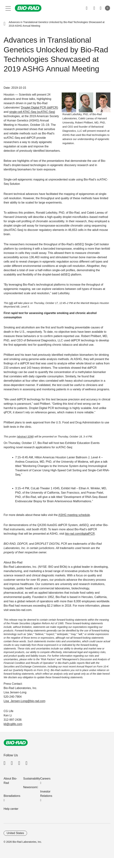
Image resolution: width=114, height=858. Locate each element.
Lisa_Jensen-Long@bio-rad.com (24, 701)
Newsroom (30, 787)
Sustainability (31, 778)
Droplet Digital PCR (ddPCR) (39, 107)
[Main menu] (8, 8)
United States (15, 833)
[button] (4, 24)
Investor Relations (46, 793)
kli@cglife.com (13, 724)
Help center (11, 808)
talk (11, 303)
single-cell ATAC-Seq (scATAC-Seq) (32, 111)
